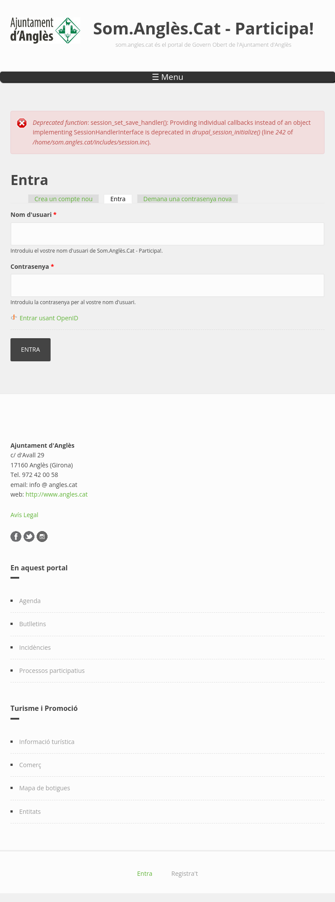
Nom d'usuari (33, 214)
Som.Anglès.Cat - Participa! (203, 28)
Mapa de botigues (44, 788)
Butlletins (32, 624)
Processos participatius (52, 670)
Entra (121, 199)
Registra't (184, 873)
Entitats (30, 811)
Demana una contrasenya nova (188, 199)
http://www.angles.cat (57, 494)
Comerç (30, 765)
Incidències (35, 647)
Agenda (30, 601)
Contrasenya (32, 266)
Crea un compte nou (63, 199)
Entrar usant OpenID (49, 318)
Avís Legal (24, 515)
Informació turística (47, 741)
